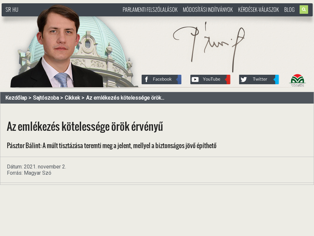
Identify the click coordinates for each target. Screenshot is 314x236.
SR (8, 9)
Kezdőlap (16, 98)
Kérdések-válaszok (258, 9)
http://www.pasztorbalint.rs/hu (54, 19)
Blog (289, 9)
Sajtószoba (46, 98)
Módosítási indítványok (208, 9)
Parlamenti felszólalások (150, 9)
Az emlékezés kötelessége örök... (125, 98)
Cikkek (72, 98)
